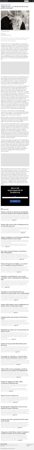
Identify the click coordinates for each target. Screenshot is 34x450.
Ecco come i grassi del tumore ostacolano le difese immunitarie (14, 251)
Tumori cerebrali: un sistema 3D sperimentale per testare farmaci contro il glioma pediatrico (14, 212)
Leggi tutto (23, 232)
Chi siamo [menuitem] (28, 444)
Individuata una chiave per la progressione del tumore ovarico (14, 330)
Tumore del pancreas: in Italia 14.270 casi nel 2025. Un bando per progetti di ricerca (14, 264)
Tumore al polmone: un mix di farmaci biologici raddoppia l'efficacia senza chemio (15, 237)
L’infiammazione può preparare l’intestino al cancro (14, 317)
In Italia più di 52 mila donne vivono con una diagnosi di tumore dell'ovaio (14, 407)
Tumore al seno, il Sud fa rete (9, 395)
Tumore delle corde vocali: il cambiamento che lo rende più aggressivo (15, 225)
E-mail (15, 196)
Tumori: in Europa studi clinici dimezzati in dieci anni (14, 344)
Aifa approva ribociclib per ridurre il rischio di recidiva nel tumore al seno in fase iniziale (14, 432)
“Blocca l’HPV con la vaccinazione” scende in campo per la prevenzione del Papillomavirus (14, 369)
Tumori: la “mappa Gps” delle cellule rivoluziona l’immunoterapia (12, 382)
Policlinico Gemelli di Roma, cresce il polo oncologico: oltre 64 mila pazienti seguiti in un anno (15, 278)
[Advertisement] (15, 68)
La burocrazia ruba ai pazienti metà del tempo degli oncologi (14, 420)
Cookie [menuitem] (32, 444)
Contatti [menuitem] (30, 444)
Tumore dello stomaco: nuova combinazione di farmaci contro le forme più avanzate (15, 305)
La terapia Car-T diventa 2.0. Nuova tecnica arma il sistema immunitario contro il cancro (14, 357)
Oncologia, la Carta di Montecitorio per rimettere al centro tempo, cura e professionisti (15, 292)
